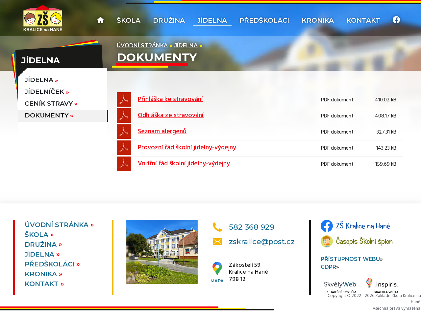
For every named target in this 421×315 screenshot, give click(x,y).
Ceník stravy (49, 103)
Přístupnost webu (350, 259)
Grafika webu (382, 287)
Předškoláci (264, 20)
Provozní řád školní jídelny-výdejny (187, 147)
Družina (169, 20)
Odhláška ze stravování (171, 115)
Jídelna (212, 20)
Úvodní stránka (142, 45)
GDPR (328, 267)
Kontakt (363, 20)
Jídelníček (44, 91)
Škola (128, 20)
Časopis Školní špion (364, 241)
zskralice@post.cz (262, 241)
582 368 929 (251, 227)
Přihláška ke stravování (170, 99)
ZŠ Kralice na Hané (363, 225)
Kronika (318, 20)
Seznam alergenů (162, 131)
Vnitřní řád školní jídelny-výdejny (184, 163)
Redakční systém (340, 288)
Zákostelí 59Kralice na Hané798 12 (248, 272)
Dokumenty (46, 115)
